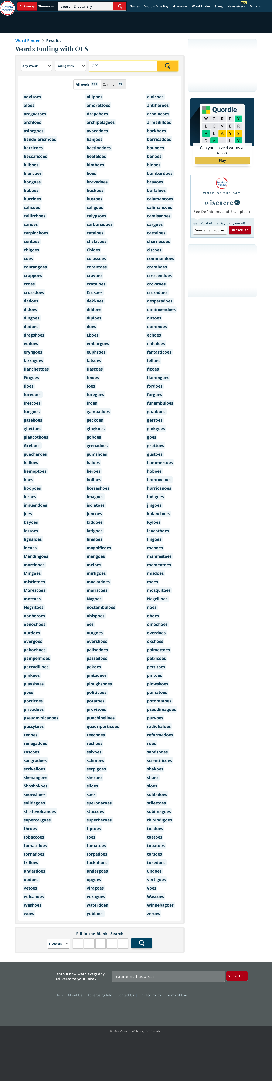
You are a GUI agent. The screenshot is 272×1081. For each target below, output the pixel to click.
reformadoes (160, 735)
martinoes (34, 565)
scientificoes (159, 760)
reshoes (94, 743)
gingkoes (96, 428)
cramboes (157, 267)
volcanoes (34, 896)
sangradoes (35, 760)
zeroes (153, 913)
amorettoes (98, 105)
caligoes (95, 207)
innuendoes (35, 505)
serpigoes (96, 769)
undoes (154, 871)
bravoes (155, 182)
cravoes (94, 275)
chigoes (31, 250)
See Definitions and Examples (221, 211)
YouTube (224, 1007)
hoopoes (32, 488)
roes (151, 743)
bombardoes (159, 173)
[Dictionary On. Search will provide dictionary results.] (37, 6)
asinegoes (33, 131)
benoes (154, 156)
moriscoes (97, 590)
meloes (94, 565)
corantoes (97, 267)
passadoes (97, 658)
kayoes (31, 522)
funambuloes (160, 403)
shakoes (155, 769)
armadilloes (159, 122)
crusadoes (34, 292)
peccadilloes (36, 667)
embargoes (98, 343)
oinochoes (157, 624)
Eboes (92, 335)
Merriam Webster (32, 991)
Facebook (193, 1007)
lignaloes (33, 539)
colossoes (96, 258)
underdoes (34, 871)
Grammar (180, 6)
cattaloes (156, 233)
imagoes (95, 496)
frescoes (32, 403)
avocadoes (97, 131)
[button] (256, 6)
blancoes (32, 173)
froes (92, 403)
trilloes (31, 862)
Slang (219, 6)
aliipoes (94, 97)
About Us (76, 995)
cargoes (155, 224)
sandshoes (157, 752)
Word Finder (201, 6)
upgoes (94, 879)
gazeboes (33, 420)
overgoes (33, 641)
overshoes (97, 641)
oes (90, 624)
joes (28, 513)
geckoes (95, 420)
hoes (28, 479)
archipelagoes (101, 122)
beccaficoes (35, 156)
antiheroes (158, 105)
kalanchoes (158, 513)
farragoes (33, 360)
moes (152, 582)
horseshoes (98, 488)
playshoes (34, 684)
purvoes (155, 718)
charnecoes (158, 241)
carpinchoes (36, 233)
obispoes (95, 616)
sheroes (94, 777)
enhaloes (156, 343)
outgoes (95, 633)
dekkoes (95, 301)
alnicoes (155, 97)
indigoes (155, 496)
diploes (94, 318)
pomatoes (157, 692)
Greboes (32, 445)
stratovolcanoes (40, 811)
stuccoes (95, 811)
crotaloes (96, 284)
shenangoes (35, 777)
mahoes (155, 547)
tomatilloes (35, 845)
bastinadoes (99, 148)
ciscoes (154, 250)
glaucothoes (36, 437)
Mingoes (32, 573)
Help (60, 995)
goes (151, 437)
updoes (31, 879)
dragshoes (34, 335)
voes (151, 888)
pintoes (154, 675)
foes (91, 386)
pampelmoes (37, 658)
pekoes (94, 667)
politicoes (96, 692)
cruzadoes (157, 292)
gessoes (154, 420)
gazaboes (156, 411)
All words (87, 84)
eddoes (31, 343)
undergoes (97, 871)
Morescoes (34, 590)
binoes (153, 165)
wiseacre (219, 202)
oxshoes (155, 641)
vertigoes (156, 879)
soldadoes (157, 794)
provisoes (96, 709)
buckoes (95, 190)
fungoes (32, 411)
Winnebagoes (160, 905)
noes (151, 607)
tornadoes (34, 854)
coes (28, 258)
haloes (93, 462)
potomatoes (159, 701)
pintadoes (96, 675)
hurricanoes (159, 488)
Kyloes (153, 522)
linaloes (94, 539)
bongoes (32, 182)
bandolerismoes (40, 139)
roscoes (31, 752)
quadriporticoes (103, 726)
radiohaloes (159, 726)
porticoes (33, 701)
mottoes (32, 599)
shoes (152, 777)
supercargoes (37, 820)
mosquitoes (158, 590)
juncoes (94, 513)
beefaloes (96, 156)
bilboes (31, 165)
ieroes (30, 496)
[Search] (92, 6)
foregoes (95, 394)
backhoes (156, 131)
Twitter (209, 1007)
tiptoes (94, 828)
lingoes (154, 539)
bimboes (95, 165)
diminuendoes (161, 309)
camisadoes (158, 216)
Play (222, 160)
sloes (152, 786)
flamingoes (158, 377)
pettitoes (156, 667)
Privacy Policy (151, 995)
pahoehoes (34, 650)
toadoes (155, 828)
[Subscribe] (237, 976)
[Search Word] (119, 6)
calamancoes (160, 199)
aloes (29, 105)
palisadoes (97, 650)
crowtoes (156, 284)
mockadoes (98, 582)
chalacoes (96, 241)
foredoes (32, 394)
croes (29, 284)
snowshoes (34, 794)
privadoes (34, 709)
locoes (30, 547)
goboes (94, 437)
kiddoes (94, 522)
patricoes (156, 658)
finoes (93, 377)
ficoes (153, 369)
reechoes (96, 735)
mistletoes (34, 582)
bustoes (94, 199)
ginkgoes (156, 428)
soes (91, 794)
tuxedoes (156, 862)
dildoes (94, 309)
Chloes (93, 250)
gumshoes (97, 454)
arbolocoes (158, 114)
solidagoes (34, 803)
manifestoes (159, 556)
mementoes (159, 565)
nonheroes (34, 616)
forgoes (154, 394)
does (91, 326)
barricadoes (159, 139)
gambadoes (98, 411)
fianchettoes (36, 369)
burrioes (32, 199)
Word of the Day (156, 6)
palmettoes (158, 650)
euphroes (96, 352)
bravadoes (97, 182)
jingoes (154, 505)
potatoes (95, 701)
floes (28, 386)
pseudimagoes (161, 709)
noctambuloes (101, 607)
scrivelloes (34, 769)
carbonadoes (99, 224)
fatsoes (94, 360)
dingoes (31, 318)
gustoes (154, 454)
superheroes (99, 820)
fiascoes (95, 369)
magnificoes (99, 547)
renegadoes (35, 743)
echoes (154, 335)
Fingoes (31, 377)
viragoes (95, 888)
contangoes (35, 267)
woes (29, 913)
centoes (31, 241)
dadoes (31, 301)
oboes (153, 616)
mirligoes (96, 573)
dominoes (157, 326)
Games (135, 6)
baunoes (155, 148)
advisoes (32, 97)
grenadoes (97, 445)
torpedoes (97, 854)
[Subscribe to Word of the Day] (210, 230)
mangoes (96, 556)
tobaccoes (34, 837)
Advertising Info (101, 995)
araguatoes (35, 114)
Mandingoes (36, 556)
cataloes (95, 233)
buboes (31, 190)
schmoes (95, 760)
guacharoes (35, 454)
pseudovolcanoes (41, 718)
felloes (153, 360)
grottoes (155, 445)
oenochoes (34, 624)
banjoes (94, 139)
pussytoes (34, 726)
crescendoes (159, 275)
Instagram (239, 1007)
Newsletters (236, 6)
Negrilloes (157, 599)
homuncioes (159, 479)
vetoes (30, 888)
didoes (30, 309)
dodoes (31, 326)
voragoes (96, 896)
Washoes (32, 905)
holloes (94, 479)
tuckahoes (97, 862)
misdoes (155, 573)
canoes (31, 224)
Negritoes (33, 607)
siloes (92, 786)
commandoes (160, 258)
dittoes (154, 318)
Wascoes (155, 896)
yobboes (95, 913)
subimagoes (159, 811)
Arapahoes (97, 114)
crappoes (33, 275)
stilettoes (156, 803)
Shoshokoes (35, 786)
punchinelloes (101, 718)
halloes (31, 462)
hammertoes (160, 462)
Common (113, 84)
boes (91, 173)
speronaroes (99, 803)
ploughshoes (99, 684)
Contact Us (127, 995)
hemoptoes (35, 471)
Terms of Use (176, 995)
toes (91, 837)
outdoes (32, 633)
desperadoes (159, 301)
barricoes (33, 148)
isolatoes (96, 505)
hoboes (154, 471)
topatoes (156, 845)
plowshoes (157, 684)
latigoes (94, 530)
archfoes (32, 122)
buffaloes (156, 190)
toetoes (154, 837)
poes (28, 692)
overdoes (156, 633)
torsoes (154, 854)
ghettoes (32, 428)
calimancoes (159, 207)
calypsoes (96, 216)
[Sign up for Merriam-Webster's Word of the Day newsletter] (168, 976)
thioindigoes (159, 820)
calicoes (32, 207)
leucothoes (158, 530)
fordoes (154, 386)
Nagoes (94, 599)
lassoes (31, 530)
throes (30, 828)
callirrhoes (34, 216)
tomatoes (96, 845)
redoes (30, 735)
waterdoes (97, 905)
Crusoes (94, 292)
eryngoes (33, 352)
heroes (93, 471)
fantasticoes (159, 352)
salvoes (94, 752)
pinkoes (32, 675)
